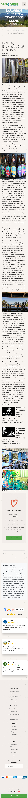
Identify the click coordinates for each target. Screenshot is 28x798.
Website (18, 412)
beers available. (13, 364)
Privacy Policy (14, 752)
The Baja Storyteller (16, 31)
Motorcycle (14, 699)
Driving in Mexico (14, 717)
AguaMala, (16, 315)
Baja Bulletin (14, 744)
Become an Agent (14, 749)
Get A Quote (14, 537)
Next (23, 553)
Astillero (16, 392)
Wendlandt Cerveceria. (11, 189)
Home (8, 30)
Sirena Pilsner (12, 366)
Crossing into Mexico (14, 708)
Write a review (19, 609)
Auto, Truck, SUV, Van (14, 691)
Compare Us (14, 732)
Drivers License (14, 696)
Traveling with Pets (14, 719)
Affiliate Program (14, 747)
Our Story (14, 726)
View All (14, 702)
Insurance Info (14, 688)
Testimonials (14, 734)
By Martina (5, 53)
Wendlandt (6, 207)
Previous (5, 553)
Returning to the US (14, 711)
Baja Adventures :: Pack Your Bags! (17, 30)
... (11, 629)
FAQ (14, 737)
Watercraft (14, 693)
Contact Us (14, 729)
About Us (14, 723)
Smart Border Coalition (11, 593)
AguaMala (21, 323)
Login (14, 755)
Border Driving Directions (14, 714)
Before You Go (14, 706)
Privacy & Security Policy (14, 788)
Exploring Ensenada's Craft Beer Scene (16, 33)
